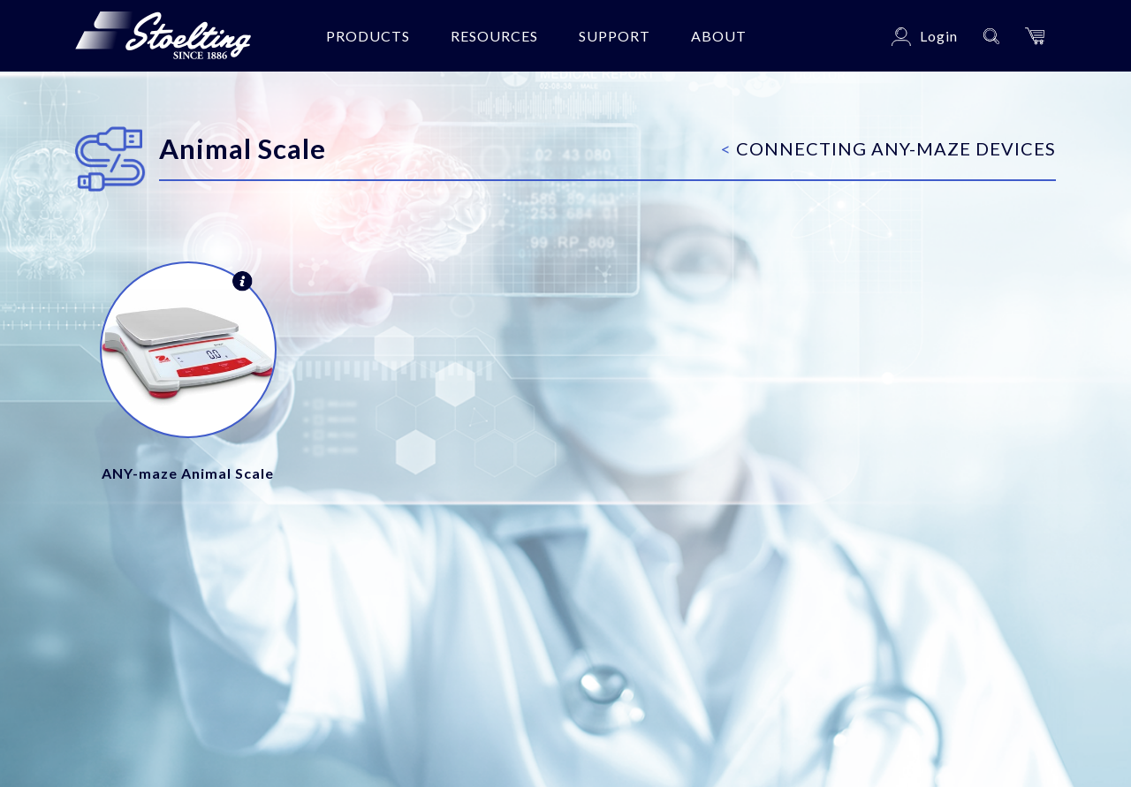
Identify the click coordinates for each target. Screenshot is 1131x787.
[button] (1034, 36)
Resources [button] (494, 35)
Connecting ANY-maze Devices (888, 148)
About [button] (719, 35)
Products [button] (368, 35)
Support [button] (614, 35)
